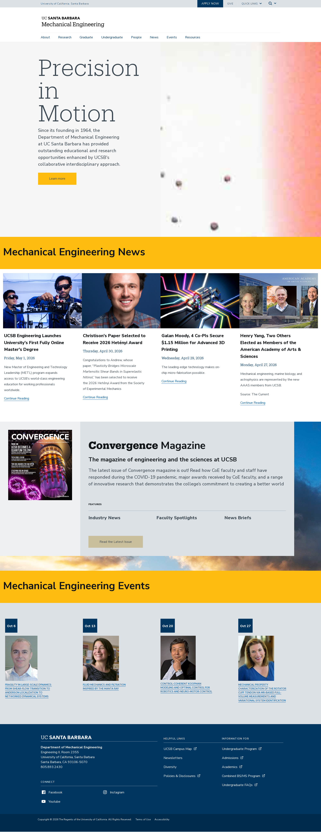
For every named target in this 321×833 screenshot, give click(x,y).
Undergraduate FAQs (237, 786)
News (154, 37)
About (45, 37)
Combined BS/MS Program (241, 777)
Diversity (170, 768)
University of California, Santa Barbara (65, 3)
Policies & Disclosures (180, 777)
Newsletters (173, 759)
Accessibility (162, 820)
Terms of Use (143, 820)
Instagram (113, 793)
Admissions (230, 759)
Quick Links (250, 3)
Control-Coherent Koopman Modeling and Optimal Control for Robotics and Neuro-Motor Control (186, 688)
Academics (229, 768)
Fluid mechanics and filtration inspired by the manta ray (104, 688)
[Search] (272, 3)
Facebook (51, 793)
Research (64, 37)
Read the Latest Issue (115, 543)
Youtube (50, 803)
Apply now (210, 4)
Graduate (86, 37)
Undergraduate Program (239, 750)
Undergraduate (112, 37)
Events (172, 37)
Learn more (57, 180)
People (136, 37)
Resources (192, 37)
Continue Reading (16, 399)
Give (230, 3)
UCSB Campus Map (178, 750)
